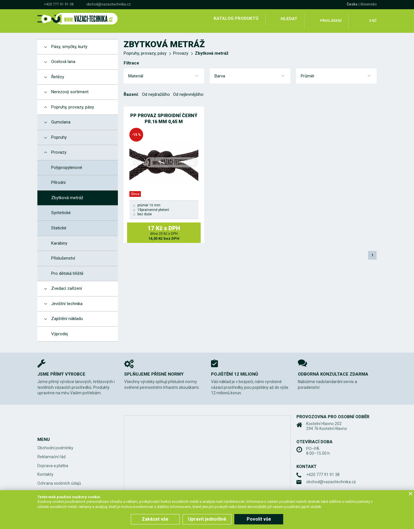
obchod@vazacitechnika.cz (108, 4)
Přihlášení (330, 18)
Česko (352, 4)
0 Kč (372, 18)
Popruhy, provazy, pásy (145, 48)
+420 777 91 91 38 (59, 4)
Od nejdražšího (156, 89)
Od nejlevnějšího (188, 89)
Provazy (180, 48)
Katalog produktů (235, 18)
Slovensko (368, 4)
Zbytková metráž (212, 48)
